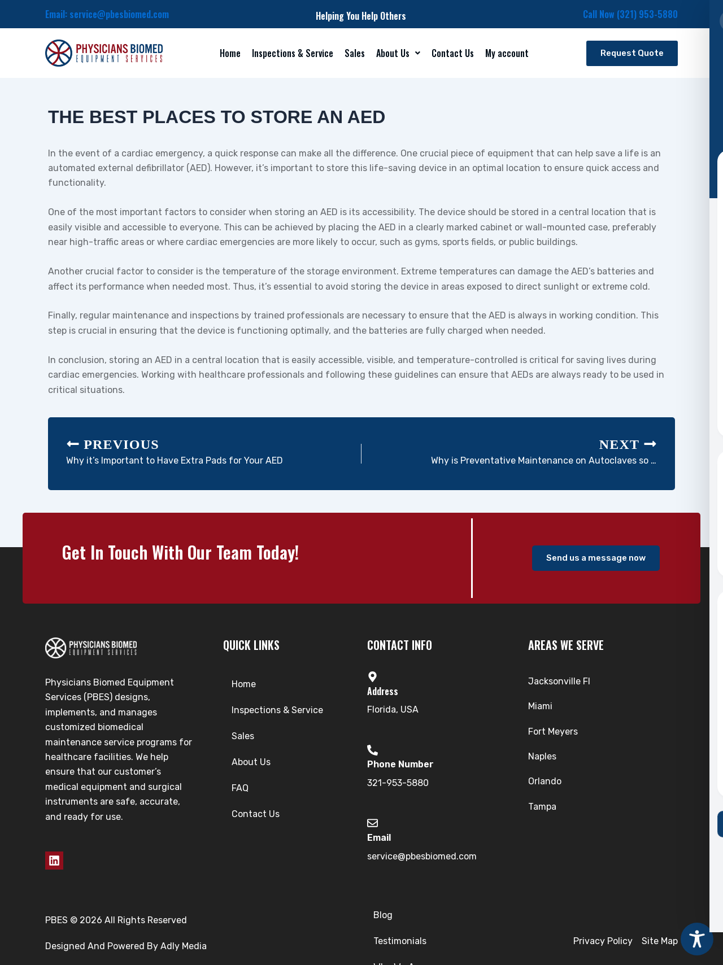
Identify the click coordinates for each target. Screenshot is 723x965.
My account (507, 53)
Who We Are (418, 930)
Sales (355, 53)
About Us (398, 53)
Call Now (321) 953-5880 (630, 14)
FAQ (240, 788)
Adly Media (183, 936)
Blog (296, 930)
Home (230, 53)
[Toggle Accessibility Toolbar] (697, 939)
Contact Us (453, 53)
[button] (398, 53)
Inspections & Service (292, 53)
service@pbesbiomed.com (422, 856)
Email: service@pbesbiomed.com (107, 14)
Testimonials (349, 930)
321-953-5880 (398, 783)
